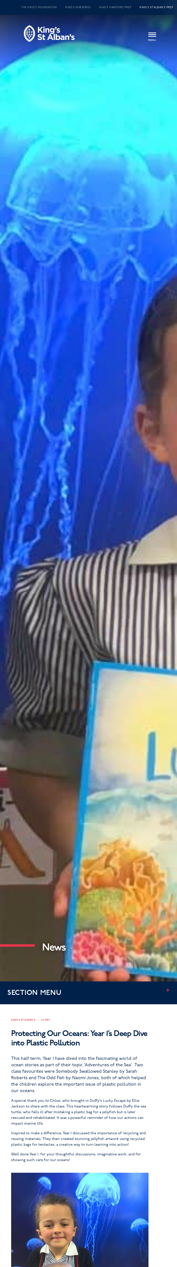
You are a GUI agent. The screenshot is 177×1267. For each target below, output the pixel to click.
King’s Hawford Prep (115, 7)
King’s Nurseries (78, 7)
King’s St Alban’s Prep (156, 7)
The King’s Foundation (39, 7)
